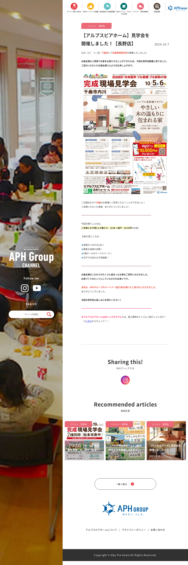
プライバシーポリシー (134, 533)
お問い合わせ (160, 533)
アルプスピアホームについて (99, 533)
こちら (89, 321)
